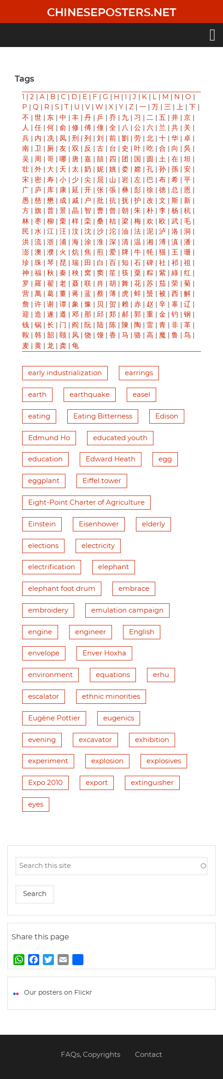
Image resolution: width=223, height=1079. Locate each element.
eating (39, 416)
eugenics (118, 718)
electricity (98, 545)
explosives (164, 761)
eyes (35, 804)
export (97, 782)
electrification (51, 567)
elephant (113, 567)
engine (40, 632)
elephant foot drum (61, 588)
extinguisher (152, 782)
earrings (139, 373)
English (141, 632)
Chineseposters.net (111, 12)
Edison (166, 416)
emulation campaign (127, 610)
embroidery (48, 610)
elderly (153, 524)
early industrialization (65, 373)
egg (165, 459)
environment (50, 675)
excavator (95, 740)
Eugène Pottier (54, 718)
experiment (48, 761)
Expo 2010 (45, 782)
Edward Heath (110, 459)
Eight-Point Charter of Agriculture (86, 502)
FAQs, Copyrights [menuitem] (90, 1054)
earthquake (90, 394)
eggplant (43, 481)
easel (141, 394)
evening (42, 740)
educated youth (120, 438)
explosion (107, 761)
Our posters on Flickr (58, 993)
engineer (90, 632)
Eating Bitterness (102, 416)
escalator (43, 696)
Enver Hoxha (104, 653)
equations (113, 675)
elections (43, 545)
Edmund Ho (49, 438)
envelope (43, 653)
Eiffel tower (101, 481)
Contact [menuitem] (148, 1054)
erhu (161, 675)
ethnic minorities (111, 696)
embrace (133, 588)
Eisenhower (99, 524)
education (45, 459)
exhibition (152, 740)
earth (37, 394)
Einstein (42, 524)
